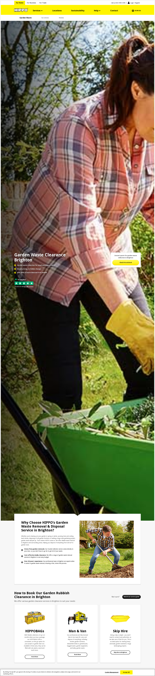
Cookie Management (112, 672)
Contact (114, 10)
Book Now (34, 656)
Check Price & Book (126, 262)
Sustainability (77, 10)
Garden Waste (26, 18)
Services (37, 10)
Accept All (126, 672)
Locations (57, 10)
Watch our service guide (131, 596)
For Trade (42, 3)
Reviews (61, 18)
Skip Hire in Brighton (120, 652)
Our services (45, 18)
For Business (31, 3)
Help (96, 10)
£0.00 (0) (138, 10)
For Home (19, 3)
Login (135, 3)
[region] (77, 672)
